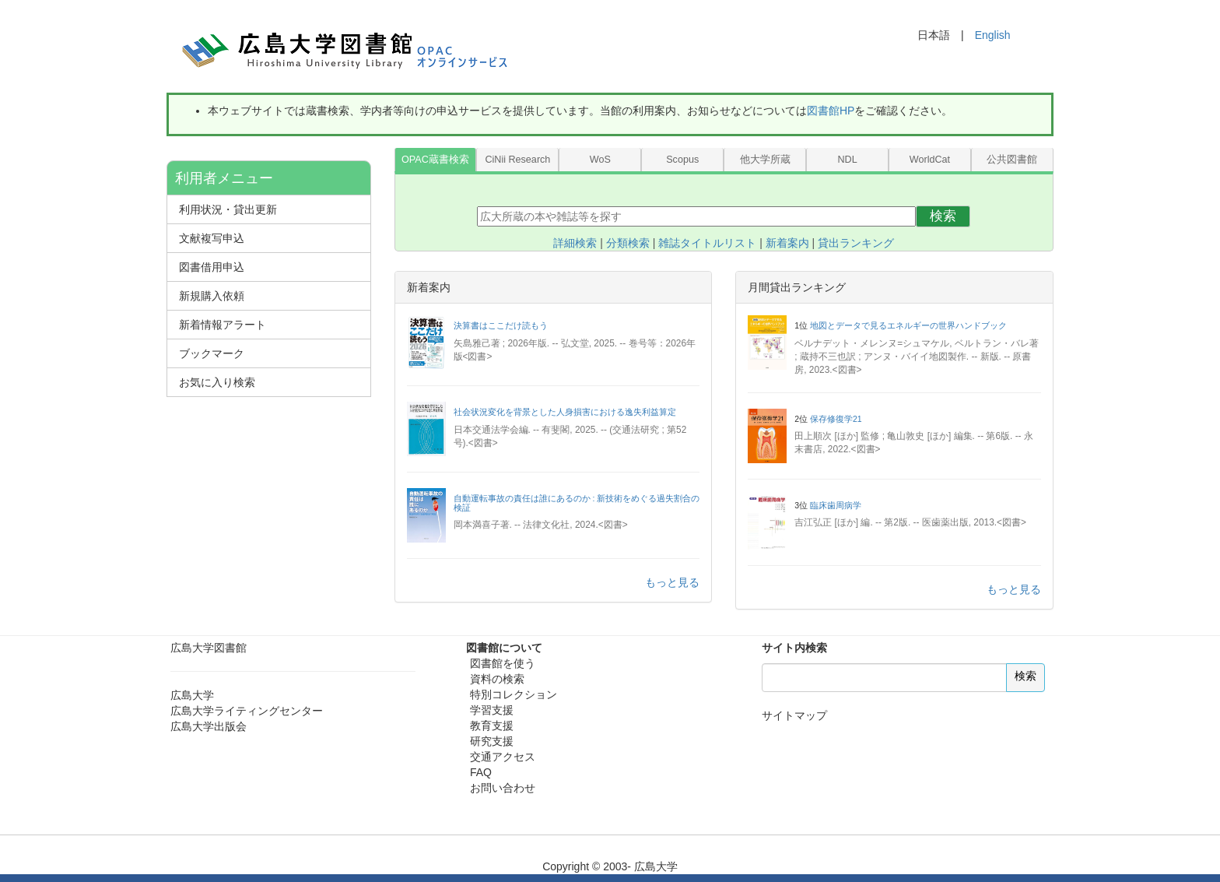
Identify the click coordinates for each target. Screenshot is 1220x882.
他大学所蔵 (765, 159)
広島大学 (192, 695)
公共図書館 (1012, 159)
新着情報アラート (222, 324)
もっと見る (672, 582)
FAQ (481, 772)
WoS (600, 159)
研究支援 (492, 741)
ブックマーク (211, 353)
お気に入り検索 (217, 382)
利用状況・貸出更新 (228, 209)
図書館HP (830, 110)
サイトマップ (794, 715)
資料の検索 (497, 679)
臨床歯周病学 (835, 505)
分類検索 (628, 243)
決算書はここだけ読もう (501, 325)
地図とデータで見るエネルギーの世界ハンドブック (908, 325)
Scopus (682, 159)
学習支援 (492, 710)
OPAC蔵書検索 (435, 159)
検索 (943, 216)
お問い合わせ (502, 788)
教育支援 (492, 725)
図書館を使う (502, 663)
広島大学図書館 (208, 647)
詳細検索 (575, 243)
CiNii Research (517, 159)
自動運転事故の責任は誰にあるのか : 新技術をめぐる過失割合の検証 (577, 503)
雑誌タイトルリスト (707, 243)
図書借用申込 (211, 267)
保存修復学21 (836, 418)
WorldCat (930, 159)
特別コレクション (513, 694)
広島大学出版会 (208, 726)
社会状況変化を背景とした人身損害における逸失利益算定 (565, 411)
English (993, 35)
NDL (847, 159)
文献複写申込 (211, 238)
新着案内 (787, 243)
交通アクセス (502, 756)
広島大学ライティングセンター (246, 711)
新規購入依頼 (211, 296)
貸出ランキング (856, 243)
